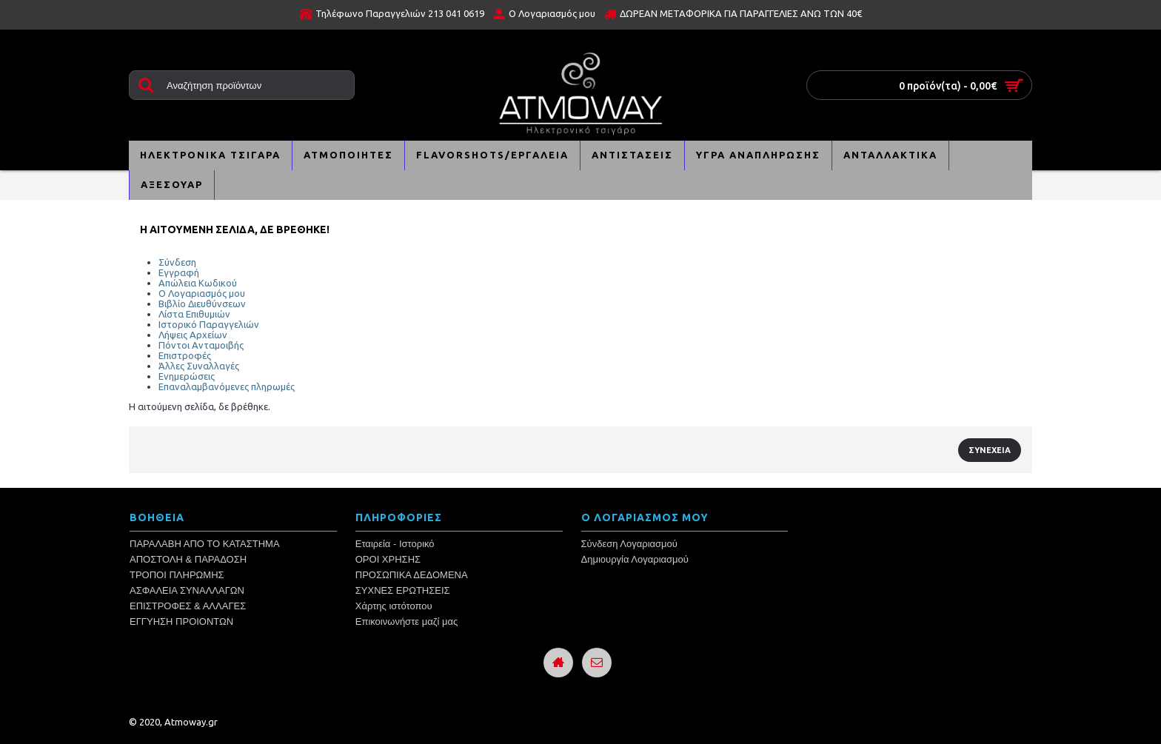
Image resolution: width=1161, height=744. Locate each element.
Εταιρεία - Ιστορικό (395, 543)
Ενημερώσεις (186, 376)
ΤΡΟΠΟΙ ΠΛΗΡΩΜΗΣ (177, 574)
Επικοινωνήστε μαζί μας (406, 621)
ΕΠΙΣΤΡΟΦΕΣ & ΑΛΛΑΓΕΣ (188, 605)
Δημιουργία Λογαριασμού (635, 559)
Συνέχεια (989, 450)
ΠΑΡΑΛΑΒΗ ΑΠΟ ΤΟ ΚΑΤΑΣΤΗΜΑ (205, 543)
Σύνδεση (177, 262)
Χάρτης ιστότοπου (393, 605)
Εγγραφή (178, 272)
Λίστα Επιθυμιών (194, 314)
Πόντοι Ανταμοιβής (201, 345)
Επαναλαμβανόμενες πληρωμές (226, 386)
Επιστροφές (184, 355)
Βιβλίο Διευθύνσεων (202, 303)
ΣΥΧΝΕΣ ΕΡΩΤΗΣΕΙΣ (402, 590)
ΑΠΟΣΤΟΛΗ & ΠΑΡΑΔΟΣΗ (188, 559)
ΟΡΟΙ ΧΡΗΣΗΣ (388, 559)
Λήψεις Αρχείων (192, 334)
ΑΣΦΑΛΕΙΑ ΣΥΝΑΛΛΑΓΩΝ (187, 590)
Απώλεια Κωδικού (197, 283)
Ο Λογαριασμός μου (201, 293)
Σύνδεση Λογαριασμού (629, 543)
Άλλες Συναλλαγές (198, 366)
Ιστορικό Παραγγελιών (208, 324)
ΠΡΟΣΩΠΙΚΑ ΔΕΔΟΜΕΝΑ (411, 574)
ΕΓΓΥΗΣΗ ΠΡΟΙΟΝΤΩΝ (181, 621)
